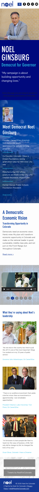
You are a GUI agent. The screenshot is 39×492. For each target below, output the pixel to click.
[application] (19, 282)
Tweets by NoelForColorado (19, 472)
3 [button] (16, 298)
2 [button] (12, 298)
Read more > (7, 195)
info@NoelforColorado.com (19, 488)
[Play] (4, 289)
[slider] (18, 289)
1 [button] (8, 298)
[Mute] (31, 289)
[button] (19, 282)
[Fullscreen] (35, 289)
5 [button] (25, 298)
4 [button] (21, 298)
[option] (19, 283)
